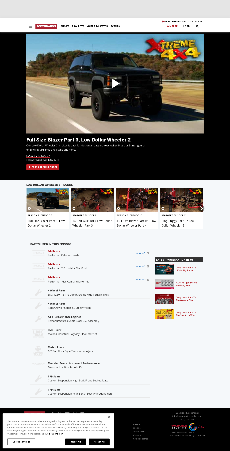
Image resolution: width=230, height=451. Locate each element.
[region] (58, 430)
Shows (65, 26)
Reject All (76, 441)
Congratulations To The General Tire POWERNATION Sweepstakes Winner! (187, 302)
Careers (137, 435)
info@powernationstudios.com (187, 416)
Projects (78, 26)
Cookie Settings (140, 438)
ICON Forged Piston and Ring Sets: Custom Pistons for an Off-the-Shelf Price (188, 287)
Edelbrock (54, 251)
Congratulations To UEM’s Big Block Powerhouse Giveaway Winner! (186, 272)
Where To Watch (97, 26)
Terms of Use (139, 431)
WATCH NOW (182, 21)
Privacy (136, 424)
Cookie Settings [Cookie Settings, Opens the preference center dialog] (21, 441)
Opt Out (137, 428)
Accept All (99, 441)
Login (186, 26)
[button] (30, 26)
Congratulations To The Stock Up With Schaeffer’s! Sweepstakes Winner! (187, 317)
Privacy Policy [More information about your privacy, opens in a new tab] (56, 433)
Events (115, 26)
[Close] (109, 416)
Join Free (172, 26)
